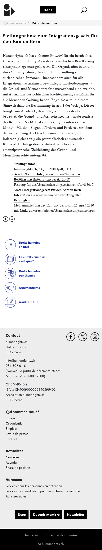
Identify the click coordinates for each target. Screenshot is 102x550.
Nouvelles (12, 457)
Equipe (10, 418)
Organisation (15, 423)
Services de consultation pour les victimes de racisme (43, 491)
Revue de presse (17, 434)
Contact (11, 439)
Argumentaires (29, 288)
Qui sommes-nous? (16, 23)
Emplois (11, 429)
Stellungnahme (24, 164)
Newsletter (75, 515)
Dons (48, 10)
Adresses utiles (16, 496)
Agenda (11, 463)
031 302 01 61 (17, 366)
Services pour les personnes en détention (34, 486)
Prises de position (44, 23)
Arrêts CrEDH (28, 302)
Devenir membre (46, 515)
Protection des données (61, 535)
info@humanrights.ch (20, 361)
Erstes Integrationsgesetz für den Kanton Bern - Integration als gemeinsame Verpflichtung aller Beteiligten (48, 195)
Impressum (32, 535)
